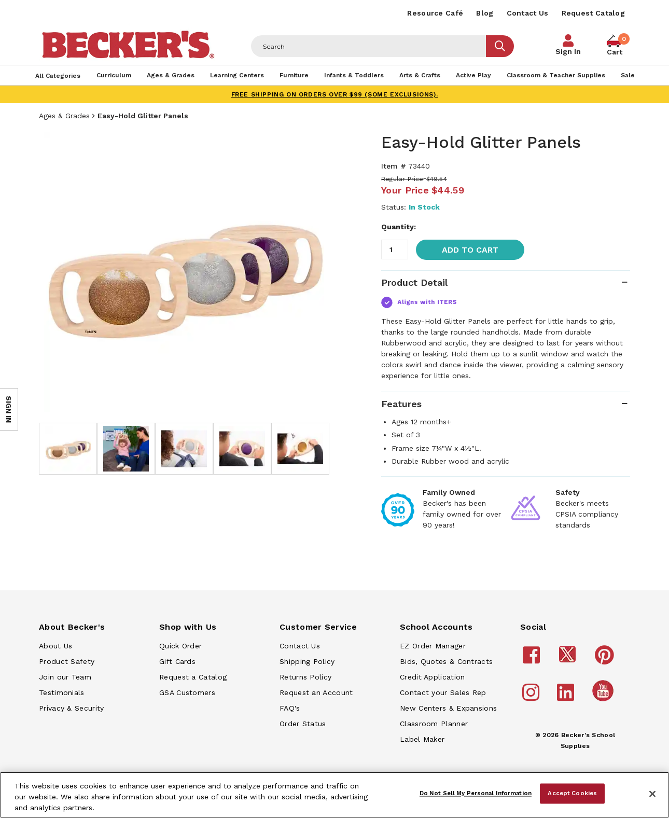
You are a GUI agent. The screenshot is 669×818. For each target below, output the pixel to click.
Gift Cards (177, 661)
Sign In (568, 51)
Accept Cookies (572, 793)
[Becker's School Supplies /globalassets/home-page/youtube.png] (605, 701)
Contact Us (528, 13)
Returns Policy (305, 677)
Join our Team (65, 677)
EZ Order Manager (433, 646)
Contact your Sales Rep (443, 692)
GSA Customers (187, 692)
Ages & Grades (64, 116)
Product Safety (66, 661)
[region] (334, 795)
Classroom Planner (434, 723)
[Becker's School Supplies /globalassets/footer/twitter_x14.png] (569, 660)
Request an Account (316, 692)
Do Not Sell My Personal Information (476, 793)
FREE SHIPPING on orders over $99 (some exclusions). (334, 94)
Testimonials (62, 692)
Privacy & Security (71, 708)
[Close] (652, 794)
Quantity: (398, 227)
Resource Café (435, 13)
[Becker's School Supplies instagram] (532, 697)
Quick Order (180, 646)
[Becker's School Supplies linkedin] (567, 697)
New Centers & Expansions (448, 708)
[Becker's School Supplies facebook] (533, 660)
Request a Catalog (193, 677)
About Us (55, 646)
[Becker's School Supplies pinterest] (606, 660)
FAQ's (290, 708)
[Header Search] (368, 46)
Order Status (303, 723)
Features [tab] (401, 403)
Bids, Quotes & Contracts (446, 661)
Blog (484, 13)
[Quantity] (394, 249)
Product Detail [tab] (414, 282)
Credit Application (432, 677)
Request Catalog (593, 13)
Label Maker (422, 739)
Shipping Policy (307, 661)
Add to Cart (470, 250)
